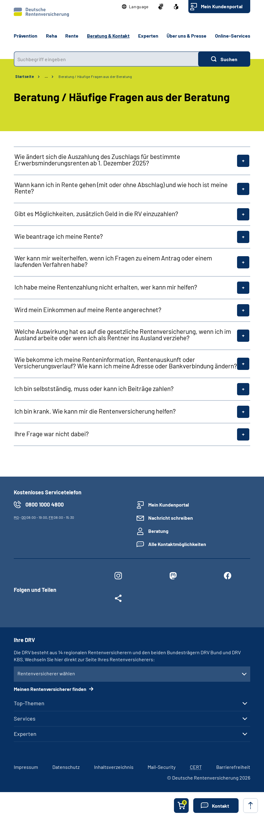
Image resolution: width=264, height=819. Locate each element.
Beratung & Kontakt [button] (108, 36)
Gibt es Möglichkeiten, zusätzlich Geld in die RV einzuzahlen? (96, 213)
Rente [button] (71, 36)
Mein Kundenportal (222, 6)
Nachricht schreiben (170, 518)
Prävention (25, 36)
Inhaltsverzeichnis (114, 767)
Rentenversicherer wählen (46, 673)
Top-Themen (29, 703)
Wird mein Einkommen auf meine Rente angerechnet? (87, 309)
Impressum (26, 767)
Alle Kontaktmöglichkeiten (177, 544)
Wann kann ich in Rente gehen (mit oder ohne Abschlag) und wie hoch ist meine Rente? (121, 187)
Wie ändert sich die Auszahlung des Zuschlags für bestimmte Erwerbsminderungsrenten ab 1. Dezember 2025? (97, 159)
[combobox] (106, 59)
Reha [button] (51, 36)
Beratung (158, 531)
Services (25, 718)
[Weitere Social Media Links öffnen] (118, 599)
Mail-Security (161, 767)
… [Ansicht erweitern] (46, 76)
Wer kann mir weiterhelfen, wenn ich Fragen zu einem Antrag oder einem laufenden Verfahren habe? (113, 261)
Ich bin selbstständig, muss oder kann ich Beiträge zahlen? (94, 388)
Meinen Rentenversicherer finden (50, 689)
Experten (25, 733)
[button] (135, 6)
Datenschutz (66, 767)
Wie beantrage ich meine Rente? (58, 236)
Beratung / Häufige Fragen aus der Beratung (95, 76)
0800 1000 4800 (44, 504)
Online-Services (232, 36)
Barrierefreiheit (233, 767)
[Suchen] (224, 59)
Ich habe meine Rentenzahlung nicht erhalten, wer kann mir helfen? (105, 287)
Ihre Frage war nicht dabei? (51, 433)
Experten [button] (148, 36)
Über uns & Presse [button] (186, 36)
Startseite (24, 76)
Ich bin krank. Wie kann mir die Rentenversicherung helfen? (95, 411)
